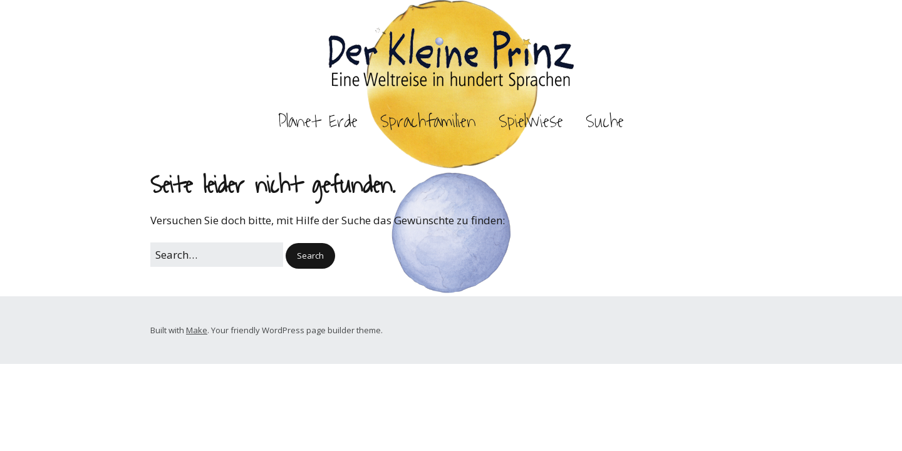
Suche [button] (605, 121)
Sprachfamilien (428, 121)
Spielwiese (531, 121)
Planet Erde (318, 121)
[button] (310, 256)
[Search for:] (216, 254)
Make (196, 330)
